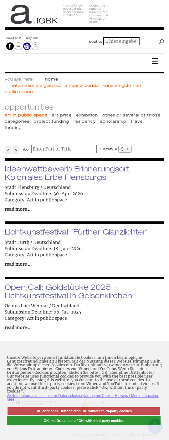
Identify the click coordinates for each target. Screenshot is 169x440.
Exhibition (87, 114)
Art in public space (26, 114)
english (32, 38)
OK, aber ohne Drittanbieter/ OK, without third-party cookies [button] (83, 411)
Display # (108, 149)
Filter (25, 149)
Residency (85, 121)
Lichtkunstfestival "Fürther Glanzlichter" (77, 231)
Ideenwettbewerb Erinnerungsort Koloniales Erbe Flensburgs (67, 172)
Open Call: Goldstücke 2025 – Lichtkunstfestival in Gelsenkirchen (68, 291)
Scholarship (113, 121)
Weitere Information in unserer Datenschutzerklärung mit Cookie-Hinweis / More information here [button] (83, 397)
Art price (62, 114)
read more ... (18, 209)
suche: (95, 41)
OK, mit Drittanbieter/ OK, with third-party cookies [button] (84, 421)
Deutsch (14, 38)
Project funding (51, 121)
